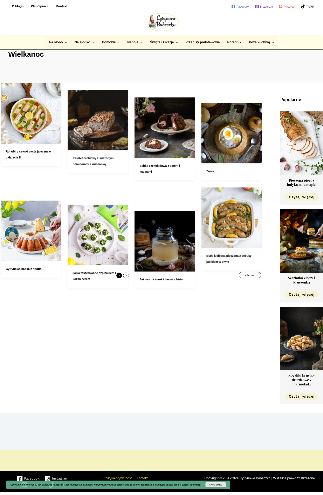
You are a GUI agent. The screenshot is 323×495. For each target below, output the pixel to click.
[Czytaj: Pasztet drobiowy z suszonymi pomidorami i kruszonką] (99, 113)
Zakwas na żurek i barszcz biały (164, 242)
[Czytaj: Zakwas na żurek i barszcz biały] (168, 204)
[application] (68, 42)
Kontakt (58, 6)
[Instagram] (264, 6)
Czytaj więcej (302, 197)
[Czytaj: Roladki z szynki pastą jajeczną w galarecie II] (31, 113)
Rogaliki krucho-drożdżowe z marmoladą (301, 380)
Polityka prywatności (118, 478)
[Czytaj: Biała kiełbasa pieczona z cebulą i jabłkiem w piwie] (237, 198)
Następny (250, 275)
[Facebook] (240, 6)
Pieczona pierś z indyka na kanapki (301, 182)
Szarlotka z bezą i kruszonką (301, 280)
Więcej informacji (191, 484)
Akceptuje (215, 484)
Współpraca (38, 6)
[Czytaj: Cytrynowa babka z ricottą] (31, 204)
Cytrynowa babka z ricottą (24, 242)
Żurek (215, 151)
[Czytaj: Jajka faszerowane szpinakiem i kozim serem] (99, 204)
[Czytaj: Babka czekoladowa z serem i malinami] (168, 113)
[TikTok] (308, 6)
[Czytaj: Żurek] (237, 113)
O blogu (17, 6)
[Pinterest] (287, 6)
